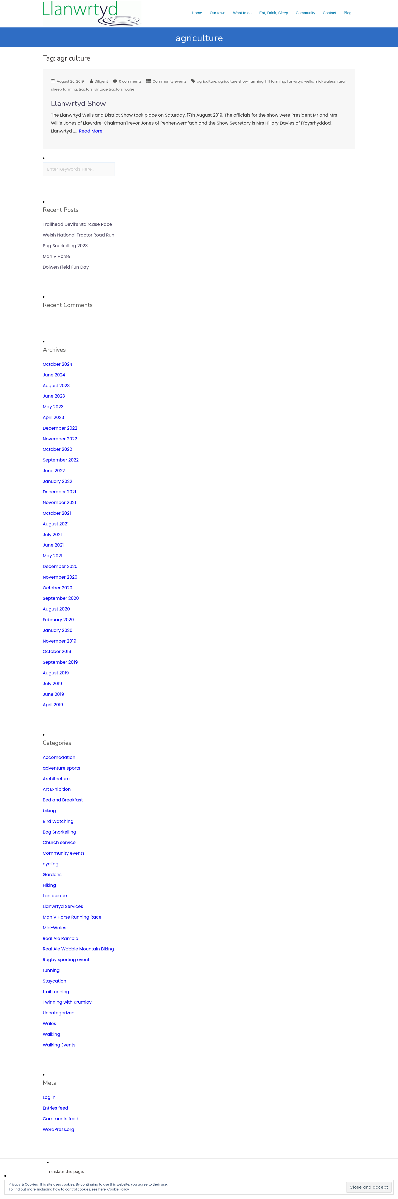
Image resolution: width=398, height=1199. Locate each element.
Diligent (101, 81)
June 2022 (54, 471)
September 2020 (61, 598)
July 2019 (52, 683)
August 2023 (56, 385)
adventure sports (61, 768)
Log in (49, 1097)
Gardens (52, 874)
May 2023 (53, 407)
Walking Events (59, 1045)
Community (305, 13)
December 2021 (59, 492)
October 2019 (57, 651)
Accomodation (59, 757)
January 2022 (57, 481)
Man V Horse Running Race (72, 917)
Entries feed (55, 1108)
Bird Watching (58, 821)
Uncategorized (59, 1013)
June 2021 (53, 545)
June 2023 (54, 396)
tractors (86, 89)
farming (256, 81)
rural (341, 81)
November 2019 (59, 641)
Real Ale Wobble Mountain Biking (78, 949)
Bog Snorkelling (59, 832)
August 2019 (56, 673)
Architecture (56, 779)
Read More (90, 131)
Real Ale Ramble (60, 938)
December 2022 (60, 428)
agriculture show (233, 81)
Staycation (54, 981)
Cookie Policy (118, 1189)
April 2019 (53, 705)
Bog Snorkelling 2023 (65, 246)
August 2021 (56, 524)
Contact (329, 13)
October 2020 (57, 588)
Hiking (49, 885)
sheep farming (64, 89)
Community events (169, 81)
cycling (50, 864)
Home (197, 13)
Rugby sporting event (66, 959)
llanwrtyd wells (300, 81)
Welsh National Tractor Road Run (78, 235)
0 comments (130, 81)
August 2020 (56, 609)
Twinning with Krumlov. (68, 1002)
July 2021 (52, 534)
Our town (217, 13)
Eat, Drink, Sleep (273, 13)
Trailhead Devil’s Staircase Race (77, 224)
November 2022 (60, 439)
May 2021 (52, 556)
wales (129, 89)
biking (49, 810)
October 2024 (57, 364)
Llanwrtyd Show (78, 103)
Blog (347, 13)
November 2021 (59, 502)
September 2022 (61, 460)
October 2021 (57, 513)
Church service (59, 842)
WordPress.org (58, 1129)
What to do (242, 13)
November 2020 (60, 577)
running (51, 970)
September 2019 (60, 662)
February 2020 (58, 620)
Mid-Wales (54, 928)
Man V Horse (56, 256)
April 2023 (53, 417)
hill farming (275, 81)
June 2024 (54, 375)
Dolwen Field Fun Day (66, 267)
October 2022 (57, 449)
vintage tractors (108, 89)
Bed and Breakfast (63, 800)
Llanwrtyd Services (63, 906)
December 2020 (60, 566)
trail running (56, 992)
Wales (49, 1023)
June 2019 (53, 694)
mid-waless (325, 81)
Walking (51, 1034)
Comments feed (60, 1119)
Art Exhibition (57, 789)
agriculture (206, 81)
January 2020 (57, 630)
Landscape (55, 896)
